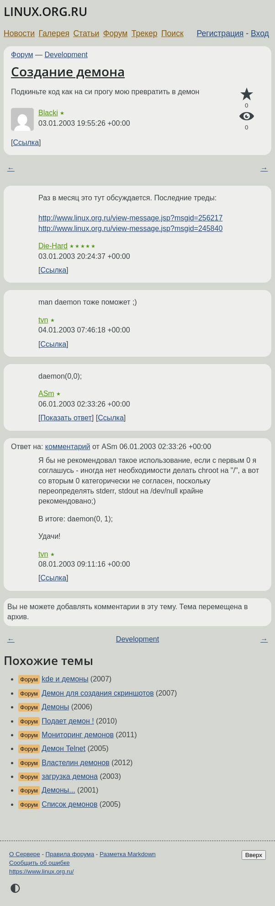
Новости (19, 33)
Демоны (55, 707)
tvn (43, 320)
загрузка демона (70, 776)
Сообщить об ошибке (39, 862)
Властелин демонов (75, 763)
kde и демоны (65, 679)
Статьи (86, 33)
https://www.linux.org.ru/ (41, 871)
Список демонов (69, 804)
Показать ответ (65, 418)
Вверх (253, 855)
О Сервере (24, 854)
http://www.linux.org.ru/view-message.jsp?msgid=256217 (130, 218)
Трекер (145, 33)
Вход (260, 33)
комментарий (67, 446)
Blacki (48, 113)
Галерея (54, 33)
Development (66, 55)
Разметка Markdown (128, 854)
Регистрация (220, 33)
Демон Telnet (63, 748)
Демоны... (58, 790)
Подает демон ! (68, 721)
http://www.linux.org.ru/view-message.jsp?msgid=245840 (130, 228)
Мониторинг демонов (78, 735)
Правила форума (70, 854)
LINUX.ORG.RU (45, 12)
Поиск (172, 33)
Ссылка (26, 142)
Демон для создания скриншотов (97, 693)
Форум (115, 33)
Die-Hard (53, 246)
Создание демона (68, 71)
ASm (46, 393)
